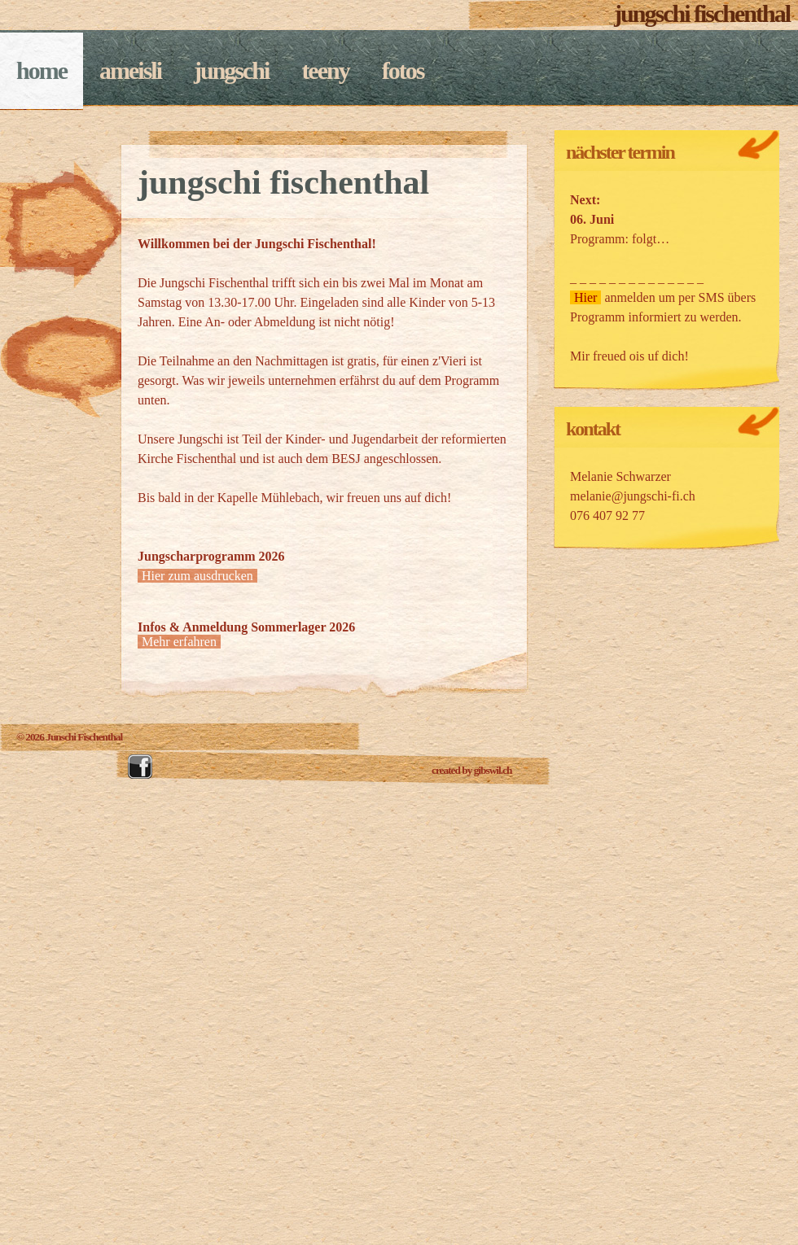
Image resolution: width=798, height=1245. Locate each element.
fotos (403, 70)
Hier (585, 297)
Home (41, 70)
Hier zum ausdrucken (197, 576)
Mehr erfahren (179, 642)
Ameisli (130, 70)
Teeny (325, 70)
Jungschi (231, 70)
